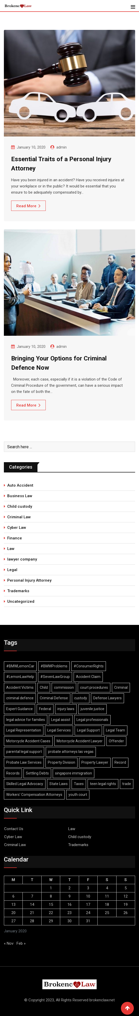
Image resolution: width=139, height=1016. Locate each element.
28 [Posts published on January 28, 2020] (32, 921)
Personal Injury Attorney (29, 580)
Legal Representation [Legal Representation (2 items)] (23, 730)
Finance (14, 538)
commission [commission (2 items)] (64, 687)
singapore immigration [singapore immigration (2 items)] (73, 773)
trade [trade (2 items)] (126, 784)
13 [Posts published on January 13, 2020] (13, 904)
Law (10, 548)
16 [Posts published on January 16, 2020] (69, 904)
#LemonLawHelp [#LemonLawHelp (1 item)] (20, 677)
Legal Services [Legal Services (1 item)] (59, 730)
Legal (12, 569)
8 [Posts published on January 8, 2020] (51, 896)
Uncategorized (20, 601)
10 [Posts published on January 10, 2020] (88, 896)
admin (61, 147)
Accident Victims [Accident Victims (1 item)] (20, 687)
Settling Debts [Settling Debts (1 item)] (37, 773)
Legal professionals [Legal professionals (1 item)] (92, 720)
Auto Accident (20, 485)
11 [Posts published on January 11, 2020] (107, 896)
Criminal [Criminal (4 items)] (121, 687)
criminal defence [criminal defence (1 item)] (20, 698)
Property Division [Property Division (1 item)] (61, 762)
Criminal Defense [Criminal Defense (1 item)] (54, 698)
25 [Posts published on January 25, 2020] (107, 912)
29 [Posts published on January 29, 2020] (51, 921)
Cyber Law (16, 527)
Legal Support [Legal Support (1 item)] (88, 730)
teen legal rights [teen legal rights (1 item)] (103, 784)
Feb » (21, 943)
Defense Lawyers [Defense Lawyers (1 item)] (107, 698)
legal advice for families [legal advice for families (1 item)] (25, 720)
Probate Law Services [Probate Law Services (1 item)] (24, 762)
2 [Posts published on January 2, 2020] (69, 888)
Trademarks (18, 591)
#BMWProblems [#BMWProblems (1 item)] (54, 666)
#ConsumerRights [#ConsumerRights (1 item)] (89, 666)
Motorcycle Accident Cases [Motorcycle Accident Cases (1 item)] (28, 741)
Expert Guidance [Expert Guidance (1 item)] (19, 709)
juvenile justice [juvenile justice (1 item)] (92, 709)
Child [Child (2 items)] (44, 687)
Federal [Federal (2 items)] (45, 709)
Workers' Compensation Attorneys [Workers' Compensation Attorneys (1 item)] (34, 795)
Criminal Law (19, 517)
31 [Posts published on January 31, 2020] (88, 921)
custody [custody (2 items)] (80, 698)
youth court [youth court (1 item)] (77, 795)
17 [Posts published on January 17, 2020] (88, 904)
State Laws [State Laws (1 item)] (58, 784)
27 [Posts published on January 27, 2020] (13, 921)
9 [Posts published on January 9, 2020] (69, 896)
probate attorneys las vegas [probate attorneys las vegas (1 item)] (71, 752)
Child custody (19, 506)
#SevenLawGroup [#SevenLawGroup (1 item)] (55, 677)
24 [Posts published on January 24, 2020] (88, 912)
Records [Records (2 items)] (13, 773)
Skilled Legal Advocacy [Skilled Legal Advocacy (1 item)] (24, 784)
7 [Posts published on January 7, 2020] (32, 896)
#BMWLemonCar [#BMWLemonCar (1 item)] (20, 666)
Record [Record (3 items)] (120, 762)
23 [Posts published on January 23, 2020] (69, 912)
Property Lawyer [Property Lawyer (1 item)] (94, 762)
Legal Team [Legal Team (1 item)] (115, 730)
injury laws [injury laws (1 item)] (65, 709)
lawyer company (22, 559)
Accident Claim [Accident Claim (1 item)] (88, 677)
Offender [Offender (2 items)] (116, 741)
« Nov (8, 943)
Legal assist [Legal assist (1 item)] (60, 720)
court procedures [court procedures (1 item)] (94, 687)
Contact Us (13, 828)
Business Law (19, 496)
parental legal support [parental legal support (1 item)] (24, 752)
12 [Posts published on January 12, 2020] (125, 896)
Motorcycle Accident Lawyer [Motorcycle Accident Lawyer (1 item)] (80, 741)
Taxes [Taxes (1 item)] (79, 784)
